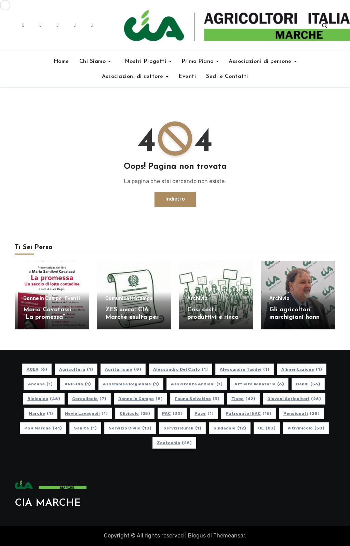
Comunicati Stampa (129, 298)
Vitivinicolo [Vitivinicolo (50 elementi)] (305, 428)
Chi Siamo (93, 61)
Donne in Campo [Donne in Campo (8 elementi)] (140, 398)
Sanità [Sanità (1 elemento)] (85, 428)
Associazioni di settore (133, 76)
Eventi (187, 76)
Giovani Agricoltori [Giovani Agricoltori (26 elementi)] (294, 398)
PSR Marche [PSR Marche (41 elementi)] (43, 428)
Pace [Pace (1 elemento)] (204, 413)
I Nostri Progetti (144, 61)
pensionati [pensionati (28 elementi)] (301, 413)
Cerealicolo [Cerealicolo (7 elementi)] (89, 398)
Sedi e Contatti (227, 76)
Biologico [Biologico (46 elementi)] (43, 398)
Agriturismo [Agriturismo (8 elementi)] (123, 369)
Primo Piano (198, 61)
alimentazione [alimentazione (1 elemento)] (301, 369)
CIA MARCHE (48, 503)
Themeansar (229, 535)
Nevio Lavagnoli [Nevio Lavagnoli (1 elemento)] (86, 413)
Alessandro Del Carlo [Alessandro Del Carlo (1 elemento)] (180, 369)
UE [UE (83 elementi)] (266, 428)
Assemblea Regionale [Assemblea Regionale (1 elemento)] (131, 384)
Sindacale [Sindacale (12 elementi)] (229, 428)
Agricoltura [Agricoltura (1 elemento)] (76, 369)
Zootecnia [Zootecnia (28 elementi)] (174, 442)
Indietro (175, 199)
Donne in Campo (42, 298)
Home (61, 61)
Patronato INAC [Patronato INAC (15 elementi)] (248, 413)
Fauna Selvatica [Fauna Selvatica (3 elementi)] (197, 398)
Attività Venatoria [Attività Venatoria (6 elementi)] (259, 384)
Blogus (197, 535)
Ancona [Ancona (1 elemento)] (40, 384)
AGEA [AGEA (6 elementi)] (37, 369)
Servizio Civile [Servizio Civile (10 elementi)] (130, 428)
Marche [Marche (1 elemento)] (41, 413)
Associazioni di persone (261, 61)
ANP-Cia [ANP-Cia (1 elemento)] (78, 384)
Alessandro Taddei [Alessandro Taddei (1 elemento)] (244, 369)
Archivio (197, 298)
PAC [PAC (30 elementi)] (172, 413)
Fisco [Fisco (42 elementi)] (243, 398)
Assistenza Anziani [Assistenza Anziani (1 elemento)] (197, 384)
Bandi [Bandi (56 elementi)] (308, 384)
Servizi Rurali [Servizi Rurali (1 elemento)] (182, 428)
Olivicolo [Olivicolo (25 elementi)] (135, 413)
